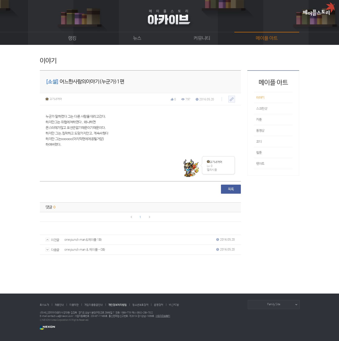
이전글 (52, 240)
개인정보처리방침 (117, 304)
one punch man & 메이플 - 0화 (84, 249)
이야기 (260, 97)
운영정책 (158, 304)
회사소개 (44, 304)
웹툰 (259, 152)
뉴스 (137, 38)
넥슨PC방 (174, 304)
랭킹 (72, 38)
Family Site (273, 304)
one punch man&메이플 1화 (83, 240)
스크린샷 (261, 108)
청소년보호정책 (140, 304)
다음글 (52, 250)
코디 (259, 141)
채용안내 (59, 304)
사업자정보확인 (162, 316)
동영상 (260, 130)
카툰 (259, 119)
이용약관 (74, 304)
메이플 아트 (267, 38)
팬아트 (260, 163)
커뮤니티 (201, 38)
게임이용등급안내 (93, 304)
